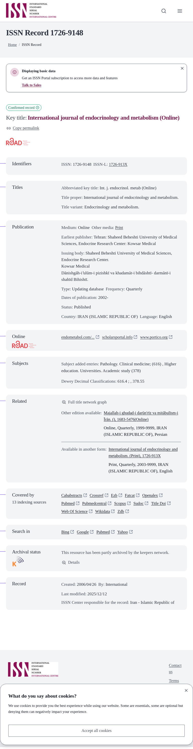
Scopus (122, 505)
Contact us (174, 671)
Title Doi (162, 505)
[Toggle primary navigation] (179, 11)
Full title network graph (85, 402)
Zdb (123, 513)
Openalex (153, 496)
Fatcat (132, 496)
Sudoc (141, 505)
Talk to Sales (32, 85)
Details (71, 564)
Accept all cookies (96, 730)
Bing (65, 534)
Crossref (98, 496)
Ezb (116, 496)
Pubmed (68, 505)
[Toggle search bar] (163, 11)
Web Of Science (75, 513)
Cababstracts (72, 496)
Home (12, 45)
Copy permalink (23, 128)
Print (119, 228)
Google (83, 534)
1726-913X (118, 164)
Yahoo (124, 534)
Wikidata (104, 513)
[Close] (186, 690)
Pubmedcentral (96, 505)
